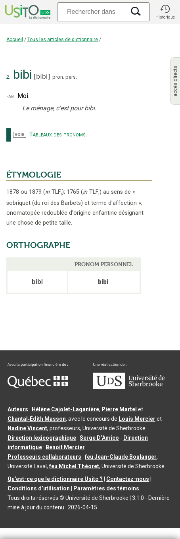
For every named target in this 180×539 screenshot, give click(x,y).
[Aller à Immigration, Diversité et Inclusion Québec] (38, 386)
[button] (165, 12)
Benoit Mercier (65, 447)
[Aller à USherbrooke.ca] (129, 387)
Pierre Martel (119, 409)
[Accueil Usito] (27, 12)
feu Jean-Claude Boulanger (121, 457)
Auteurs (18, 409)
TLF (53, 192)
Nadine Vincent (27, 428)
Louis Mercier (137, 419)
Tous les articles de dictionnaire (62, 39)
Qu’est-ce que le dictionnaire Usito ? (55, 479)
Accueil (14, 39)
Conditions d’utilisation (39, 488)
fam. (11, 96)
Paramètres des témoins (106, 488)
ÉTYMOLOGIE (33, 175)
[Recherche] (91, 12)
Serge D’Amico (99, 438)
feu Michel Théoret (74, 466)
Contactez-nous (127, 479)
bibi (42, 76)
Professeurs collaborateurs (44, 457)
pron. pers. (64, 77)
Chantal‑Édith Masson (37, 419)
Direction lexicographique (42, 438)
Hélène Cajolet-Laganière (65, 409)
